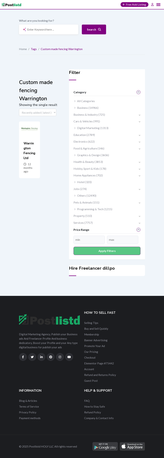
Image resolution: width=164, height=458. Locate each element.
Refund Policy (92, 412)
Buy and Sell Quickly (96, 328)
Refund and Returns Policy (100, 374)
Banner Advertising (96, 340)
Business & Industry (89, 114)
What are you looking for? (36, 20)
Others (86, 195)
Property (82, 215)
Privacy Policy (27, 412)
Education (84, 134)
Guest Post (91, 380)
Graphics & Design (93, 155)
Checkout (90, 357)
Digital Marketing (92, 128)
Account (89, 369)
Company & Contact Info (99, 418)
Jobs (80, 189)
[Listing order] (37, 112)
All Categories (86, 101)
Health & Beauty (88, 161)
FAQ (87, 400)
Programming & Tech (94, 209)
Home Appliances (88, 175)
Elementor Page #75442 (99, 363)
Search (94, 29)
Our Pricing (91, 351)
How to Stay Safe (94, 406)
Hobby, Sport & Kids (89, 168)
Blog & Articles (28, 400)
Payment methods (30, 418)
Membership (91, 334)
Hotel (84, 182)
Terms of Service (29, 406)
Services (83, 222)
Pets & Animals (86, 202)
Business (87, 107)
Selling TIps (91, 322)
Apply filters (107, 250)
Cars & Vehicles (86, 121)
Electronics (84, 141)
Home (23, 49)
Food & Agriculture (88, 148)
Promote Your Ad (94, 346)
